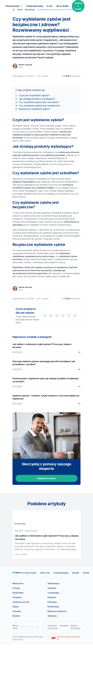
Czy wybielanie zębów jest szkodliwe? (39, 147)
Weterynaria (17, 629)
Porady (86, 618)
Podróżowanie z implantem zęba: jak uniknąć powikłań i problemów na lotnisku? (45, 425)
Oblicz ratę (45, 618)
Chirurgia (16, 656)
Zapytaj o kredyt (78, 6)
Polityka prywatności (75, 672)
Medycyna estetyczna (57, 656)
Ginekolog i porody (20, 647)
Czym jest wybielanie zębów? (34, 141)
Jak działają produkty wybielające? (37, 144)
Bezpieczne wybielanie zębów (34, 154)
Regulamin (64, 671)
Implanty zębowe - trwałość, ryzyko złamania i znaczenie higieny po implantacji (45, 442)
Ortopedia (16, 643)
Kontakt (75, 618)
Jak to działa (62, 6)
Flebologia (52, 647)
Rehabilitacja (53, 652)
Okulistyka (52, 661)
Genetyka (52, 633)
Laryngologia (53, 638)
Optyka (15, 652)
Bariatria (16, 661)
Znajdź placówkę (34, 6)
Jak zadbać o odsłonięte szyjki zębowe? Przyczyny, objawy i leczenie (42, 391)
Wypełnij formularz (46, 523)
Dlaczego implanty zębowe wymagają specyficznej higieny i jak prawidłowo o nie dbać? (43, 408)
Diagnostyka (18, 638)
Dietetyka (52, 643)
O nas (49, 6)
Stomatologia (53, 629)
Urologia (16, 633)
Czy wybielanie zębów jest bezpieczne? (39, 151)
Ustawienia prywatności (53, 672)
